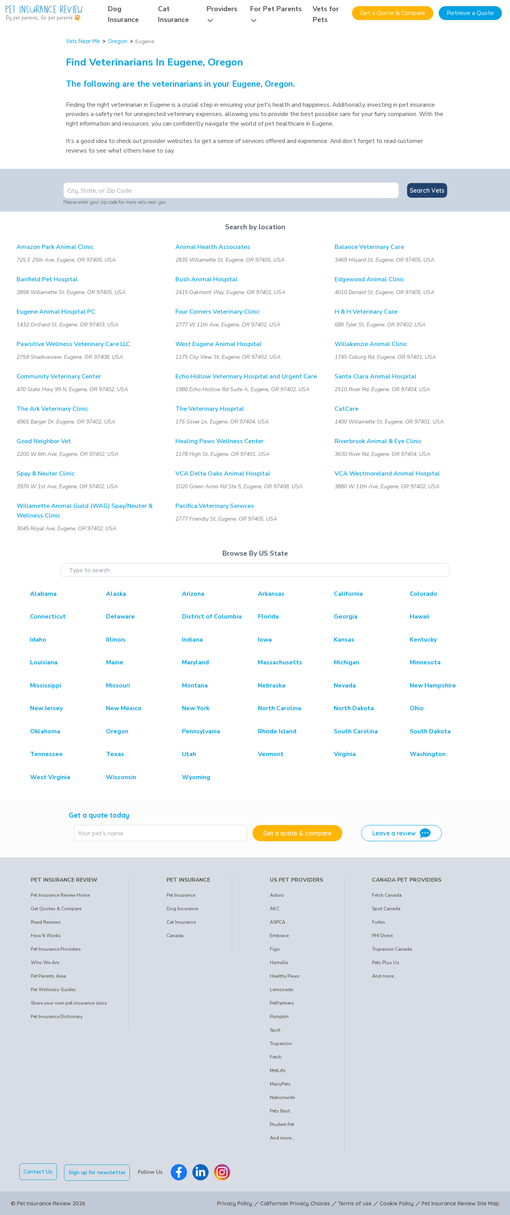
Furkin (378, 922)
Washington (428, 754)
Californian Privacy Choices (295, 1202)
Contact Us (38, 1171)
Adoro (277, 895)
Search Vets (427, 190)
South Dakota (430, 731)
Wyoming (196, 777)
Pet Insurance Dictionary (56, 1016)
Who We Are (45, 963)
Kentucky (423, 639)
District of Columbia (212, 616)
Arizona (193, 594)
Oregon (117, 41)
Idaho (38, 639)
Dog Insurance (182, 909)
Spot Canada (386, 909)
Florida (268, 616)
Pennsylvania (201, 731)
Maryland (195, 662)
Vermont (271, 754)
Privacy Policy (234, 1202)
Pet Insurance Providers (56, 949)
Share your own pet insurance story (69, 1003)
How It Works (46, 936)
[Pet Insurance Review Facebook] (180, 1172)
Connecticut (48, 616)
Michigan (346, 662)
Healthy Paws (285, 976)
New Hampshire (433, 685)
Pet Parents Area (48, 976)
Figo (275, 949)
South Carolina (356, 731)
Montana (195, 685)
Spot (275, 1030)
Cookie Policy (397, 1202)
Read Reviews (46, 922)
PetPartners (282, 1003)
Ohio (417, 708)
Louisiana (43, 662)
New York (195, 708)
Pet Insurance (181, 895)
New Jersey (46, 708)
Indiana (192, 639)
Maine (114, 662)
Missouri (118, 685)
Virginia (345, 754)
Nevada (345, 685)
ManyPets (280, 1084)
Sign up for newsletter (97, 1171)
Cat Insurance (181, 922)
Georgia (345, 616)
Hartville (279, 963)
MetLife (277, 1070)
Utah (189, 754)
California (348, 594)
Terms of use (355, 1202)
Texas (115, 754)
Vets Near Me (83, 41)
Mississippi (45, 685)
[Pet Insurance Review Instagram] (223, 1172)
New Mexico (123, 708)
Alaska (116, 594)
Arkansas (271, 594)
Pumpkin (279, 1016)
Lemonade (281, 989)
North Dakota (354, 708)
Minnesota (425, 662)
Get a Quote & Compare (392, 13)
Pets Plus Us (385, 963)
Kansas (344, 639)
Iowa (265, 639)
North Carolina (279, 708)
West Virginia (50, 777)
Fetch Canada (387, 895)
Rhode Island (277, 731)
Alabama (43, 594)
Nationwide (282, 1097)
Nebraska (271, 685)
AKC (274, 909)
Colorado (423, 594)
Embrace (279, 936)
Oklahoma (45, 731)
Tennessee (46, 754)
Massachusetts (280, 662)
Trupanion (281, 1043)
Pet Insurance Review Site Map (460, 1202)
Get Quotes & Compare (56, 909)
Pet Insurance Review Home (60, 895)
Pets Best (280, 1111)
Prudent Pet (282, 1124)
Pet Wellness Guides (53, 989)
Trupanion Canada (392, 949)
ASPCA (277, 922)
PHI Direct (382, 936)
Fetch (275, 1057)
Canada (175, 936)
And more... (282, 1138)
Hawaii (419, 616)
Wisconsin (121, 777)
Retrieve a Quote (470, 13)
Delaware (120, 616)
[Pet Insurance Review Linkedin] (202, 1172)
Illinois (116, 639)
